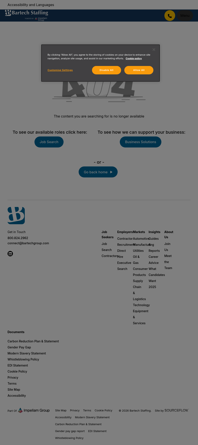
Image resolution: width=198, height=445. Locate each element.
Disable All (106, 70)
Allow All (139, 70)
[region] (100, 63)
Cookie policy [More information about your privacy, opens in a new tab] (134, 58)
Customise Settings (60, 70)
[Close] (154, 49)
